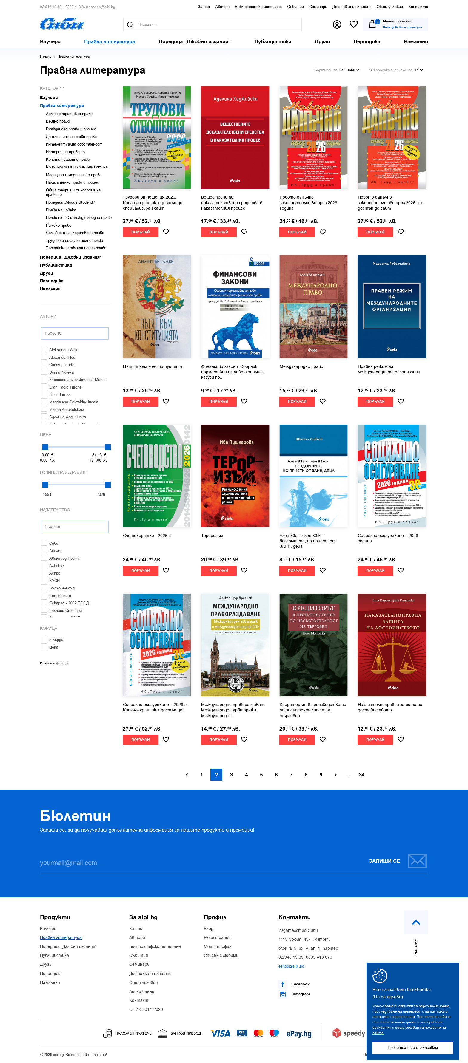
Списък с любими (221, 955)
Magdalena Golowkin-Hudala (69, 402)
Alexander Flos (58, 357)
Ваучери (48, 929)
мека (49, 647)
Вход (208, 929)
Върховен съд (58, 588)
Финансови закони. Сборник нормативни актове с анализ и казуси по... (233, 372)
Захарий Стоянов (61, 610)
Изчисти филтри (55, 663)
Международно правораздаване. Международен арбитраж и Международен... (234, 710)
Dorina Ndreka (57, 372)
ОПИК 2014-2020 (146, 1009)
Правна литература (61, 937)
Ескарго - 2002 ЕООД (65, 603)
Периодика (51, 974)
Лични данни (141, 991)
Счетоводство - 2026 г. (147, 536)
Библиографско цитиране (258, 6)
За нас (204, 6)
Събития (295, 6)
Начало (45, 56)
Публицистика (54, 955)
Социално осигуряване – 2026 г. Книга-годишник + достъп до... (155, 707)
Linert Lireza (55, 394)
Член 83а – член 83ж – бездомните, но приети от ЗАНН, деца (308, 541)
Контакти (418, 6)
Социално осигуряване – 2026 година (388, 538)
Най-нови (349, 70)
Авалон (51, 550)
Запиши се (398, 861)
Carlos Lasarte (57, 364)
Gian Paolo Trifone (61, 387)
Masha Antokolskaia (62, 409)
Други (46, 964)
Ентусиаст (56, 595)
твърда (52, 639)
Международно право (301, 366)
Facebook (294, 984)
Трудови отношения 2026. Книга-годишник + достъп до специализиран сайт (152, 203)
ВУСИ (50, 580)
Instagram (294, 994)
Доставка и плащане (351, 6)
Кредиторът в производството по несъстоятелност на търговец (313, 710)
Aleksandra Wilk (59, 349)
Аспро (50, 573)
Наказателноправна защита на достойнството (390, 707)
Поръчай (140, 232)
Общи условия (390, 6)
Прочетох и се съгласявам (413, 1047)
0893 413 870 (76, 7)
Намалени (50, 982)
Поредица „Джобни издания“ (68, 946)
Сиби (49, 543)
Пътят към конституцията (152, 366)
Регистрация (217, 937)
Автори (222, 6)
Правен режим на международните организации (389, 369)
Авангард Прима (60, 558)
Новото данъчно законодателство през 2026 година (308, 203)
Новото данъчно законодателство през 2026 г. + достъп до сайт (390, 203)
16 (419, 70)
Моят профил (217, 946)
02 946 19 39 (50, 7)
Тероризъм (212, 536)
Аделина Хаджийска (63, 417)
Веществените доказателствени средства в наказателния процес (231, 203)
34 (361, 775)
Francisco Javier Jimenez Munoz (74, 379)
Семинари (318, 6)
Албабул (52, 565)
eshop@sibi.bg (103, 7)
